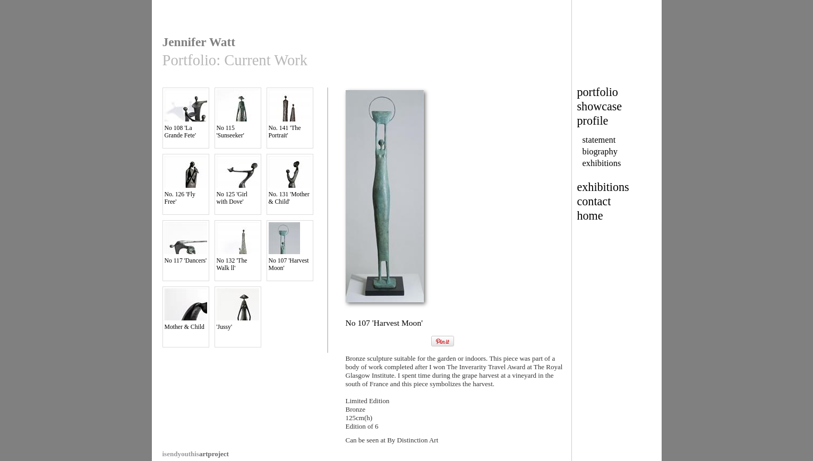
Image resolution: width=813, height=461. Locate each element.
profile (593, 120)
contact (594, 201)
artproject (195, 454)
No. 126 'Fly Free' (186, 180)
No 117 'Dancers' (186, 243)
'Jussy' (238, 309)
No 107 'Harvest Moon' (290, 247)
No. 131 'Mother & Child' (290, 180)
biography (600, 151)
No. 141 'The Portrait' (290, 114)
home (590, 215)
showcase (599, 106)
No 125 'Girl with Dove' (238, 180)
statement (599, 140)
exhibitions (602, 163)
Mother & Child (186, 309)
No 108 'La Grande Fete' (186, 114)
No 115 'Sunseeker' (238, 114)
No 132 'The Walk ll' (238, 247)
